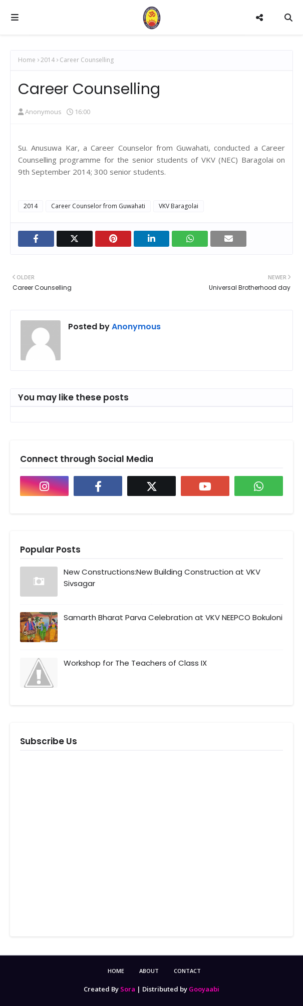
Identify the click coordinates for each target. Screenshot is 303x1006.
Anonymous (43, 111)
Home (27, 60)
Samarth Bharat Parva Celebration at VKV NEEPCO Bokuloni (173, 617)
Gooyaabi (204, 988)
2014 (48, 60)
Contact (187, 970)
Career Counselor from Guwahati (98, 206)
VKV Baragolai (178, 206)
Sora (127, 988)
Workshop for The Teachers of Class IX (135, 663)
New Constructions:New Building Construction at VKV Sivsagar (162, 578)
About (149, 970)
